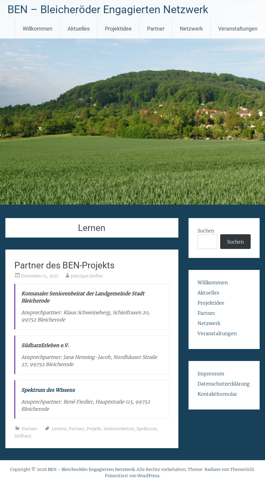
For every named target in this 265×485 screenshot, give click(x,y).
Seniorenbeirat (119, 428)
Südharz (22, 436)
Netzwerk (191, 28)
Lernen (59, 428)
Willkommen (37, 28)
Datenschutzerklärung (223, 384)
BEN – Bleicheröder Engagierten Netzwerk (107, 9)
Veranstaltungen (238, 28)
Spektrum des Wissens (48, 390)
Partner (156, 28)
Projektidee (118, 28)
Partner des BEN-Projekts (64, 265)
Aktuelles (79, 28)
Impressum (210, 374)
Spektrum (147, 428)
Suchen (205, 231)
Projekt (94, 428)
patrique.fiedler (87, 276)
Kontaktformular (217, 394)
